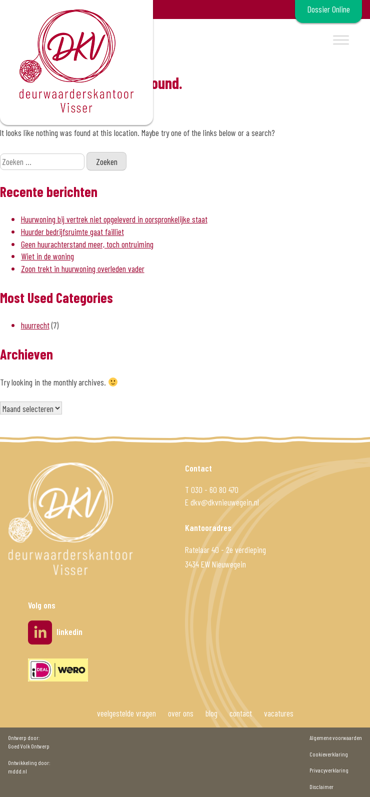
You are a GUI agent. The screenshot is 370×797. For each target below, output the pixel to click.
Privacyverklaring (329, 770)
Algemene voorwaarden (336, 737)
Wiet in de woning (47, 256)
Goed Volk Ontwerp (29, 746)
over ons (181, 713)
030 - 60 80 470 (214, 489)
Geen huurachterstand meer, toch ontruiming (87, 244)
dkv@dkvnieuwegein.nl (224, 502)
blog (212, 713)
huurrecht (35, 325)
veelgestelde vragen (126, 713)
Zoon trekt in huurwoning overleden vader (82, 268)
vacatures (279, 713)
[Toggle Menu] (341, 39)
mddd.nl (17, 771)
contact (241, 713)
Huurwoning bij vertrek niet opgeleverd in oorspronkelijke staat (114, 219)
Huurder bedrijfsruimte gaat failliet (72, 231)
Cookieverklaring (329, 754)
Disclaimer (322, 786)
